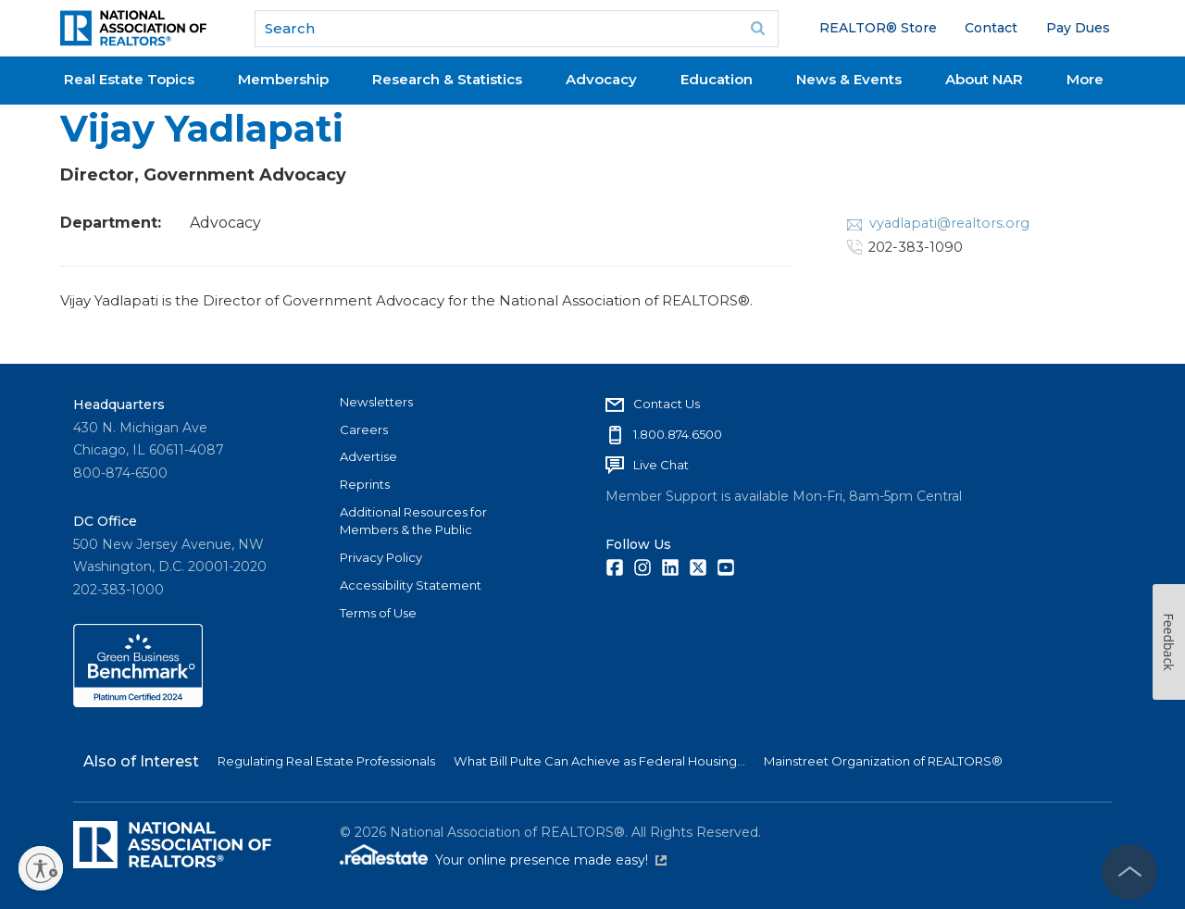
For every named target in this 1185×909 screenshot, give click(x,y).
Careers (364, 429)
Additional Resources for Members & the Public (413, 521)
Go (758, 28)
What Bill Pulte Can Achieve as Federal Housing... (599, 760)
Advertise (368, 456)
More (1085, 79)
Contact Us (666, 403)
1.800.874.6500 (677, 434)
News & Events (849, 79)
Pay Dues (1078, 27)
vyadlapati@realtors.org (949, 223)
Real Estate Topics (129, 79)
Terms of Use (378, 612)
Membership (283, 79)
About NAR (984, 79)
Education (716, 79)
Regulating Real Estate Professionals (326, 760)
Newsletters (376, 401)
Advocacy (601, 79)
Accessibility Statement (410, 585)
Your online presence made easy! (551, 860)
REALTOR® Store (878, 27)
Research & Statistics (447, 79)
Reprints (365, 484)
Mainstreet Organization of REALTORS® (883, 760)
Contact (991, 27)
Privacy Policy (381, 557)
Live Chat (661, 464)
